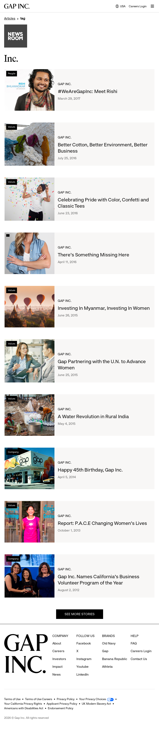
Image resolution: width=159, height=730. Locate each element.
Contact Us (139, 659)
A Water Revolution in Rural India (93, 416)
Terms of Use (12, 699)
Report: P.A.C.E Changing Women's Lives (102, 523)
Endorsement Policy (60, 708)
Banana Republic (114, 659)
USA (120, 7)
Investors (59, 659)
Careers (58, 651)
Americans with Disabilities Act (23, 708)
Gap (105, 651)
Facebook (83, 643)
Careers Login (138, 6)
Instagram (84, 659)
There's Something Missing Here (93, 255)
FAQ (134, 643)
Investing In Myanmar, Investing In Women (104, 308)
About (56, 643)
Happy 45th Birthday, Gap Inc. (90, 470)
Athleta (107, 667)
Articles (9, 18)
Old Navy (109, 643)
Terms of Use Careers (38, 699)
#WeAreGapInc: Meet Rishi (87, 91)
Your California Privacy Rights (23, 703)
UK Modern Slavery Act (96, 703)
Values (11, 126)
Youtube (82, 667)
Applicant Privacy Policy (62, 703)
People (11, 73)
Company (13, 452)
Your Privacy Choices (92, 699)
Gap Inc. (64, 84)
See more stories (80, 614)
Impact (57, 667)
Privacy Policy (66, 699)
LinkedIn (82, 674)
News (56, 674)
